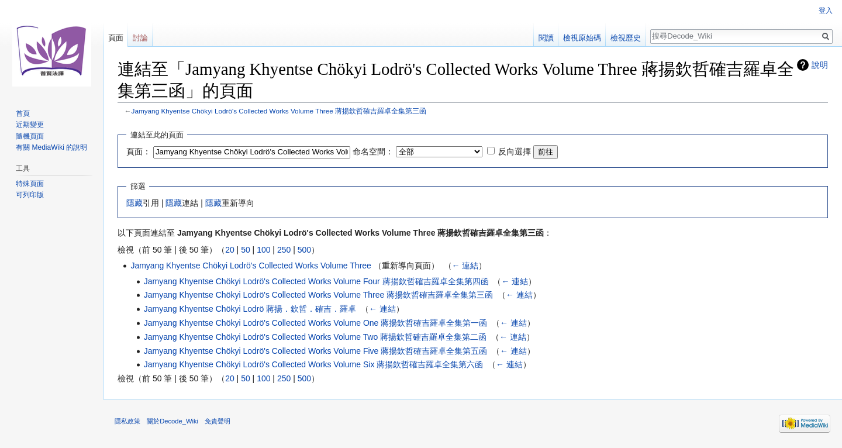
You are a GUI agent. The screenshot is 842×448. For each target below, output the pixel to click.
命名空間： (373, 151)
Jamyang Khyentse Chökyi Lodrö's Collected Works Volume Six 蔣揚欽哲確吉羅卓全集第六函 (314, 364)
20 (229, 249)
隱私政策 (127, 421)
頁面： (138, 151)
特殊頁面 (30, 184)
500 (304, 249)
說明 (820, 65)
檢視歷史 (625, 37)
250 (284, 249)
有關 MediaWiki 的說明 (51, 147)
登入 (826, 10)
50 (245, 249)
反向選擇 (514, 151)
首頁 (23, 113)
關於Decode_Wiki (172, 421)
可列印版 (30, 195)
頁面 (115, 37)
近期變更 (30, 124)
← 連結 (465, 265)
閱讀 (546, 37)
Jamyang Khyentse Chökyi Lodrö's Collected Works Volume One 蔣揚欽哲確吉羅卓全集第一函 (316, 323)
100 (263, 249)
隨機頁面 (30, 136)
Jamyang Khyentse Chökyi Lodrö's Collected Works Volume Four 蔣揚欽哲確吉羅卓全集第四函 (316, 281)
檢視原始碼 (582, 37)
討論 (140, 37)
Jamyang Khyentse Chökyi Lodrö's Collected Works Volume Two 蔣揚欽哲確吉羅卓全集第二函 (315, 337)
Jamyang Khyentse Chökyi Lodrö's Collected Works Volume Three (250, 265)
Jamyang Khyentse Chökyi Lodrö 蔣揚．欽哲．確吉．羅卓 (250, 308)
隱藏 (134, 203)
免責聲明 (217, 421)
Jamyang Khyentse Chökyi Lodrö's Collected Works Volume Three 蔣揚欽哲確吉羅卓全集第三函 (279, 111)
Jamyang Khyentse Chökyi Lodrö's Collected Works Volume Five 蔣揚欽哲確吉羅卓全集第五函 (316, 351)
